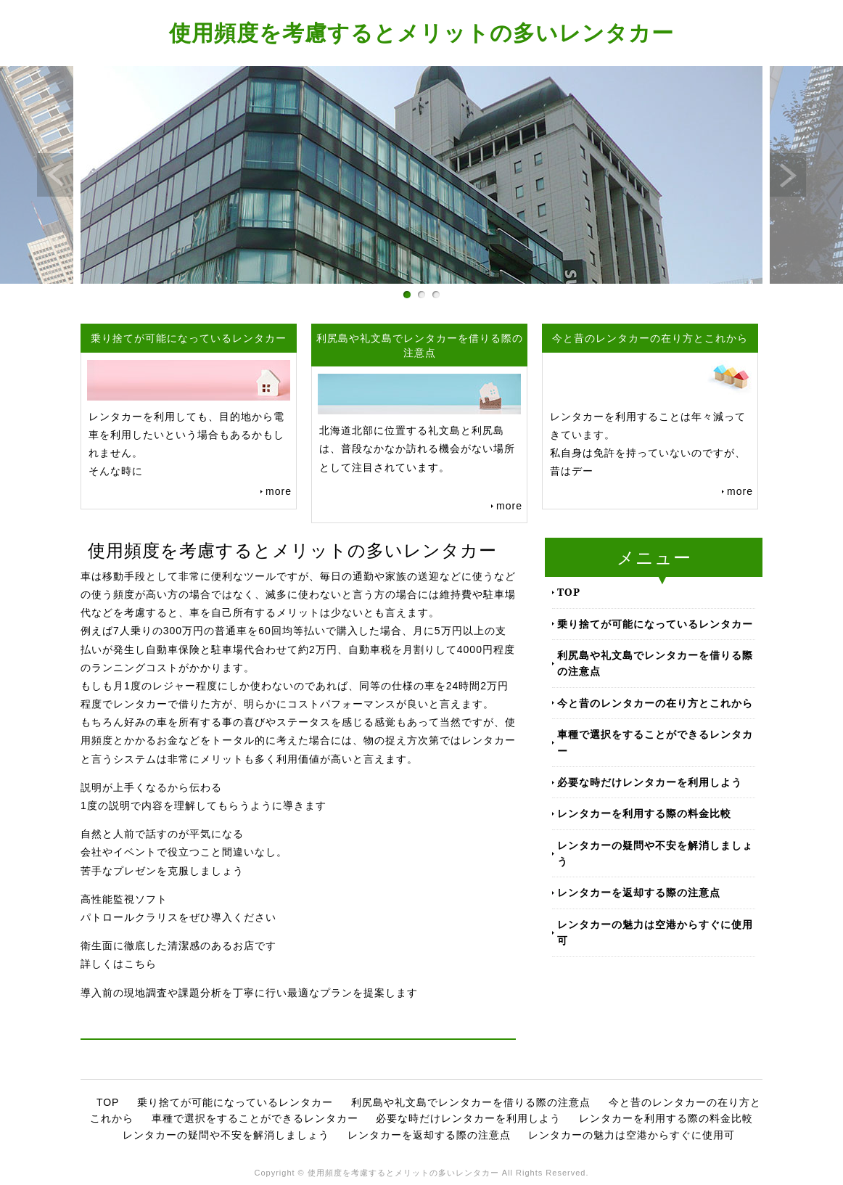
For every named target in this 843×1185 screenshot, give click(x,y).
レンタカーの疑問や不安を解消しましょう (655, 853)
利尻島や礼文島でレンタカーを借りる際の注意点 (655, 663)
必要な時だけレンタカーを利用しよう (649, 782)
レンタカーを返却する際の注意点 (638, 892)
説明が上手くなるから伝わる (151, 787)
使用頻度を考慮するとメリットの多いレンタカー (421, 32)
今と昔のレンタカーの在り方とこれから (655, 703)
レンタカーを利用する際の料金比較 (644, 813)
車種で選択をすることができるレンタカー (655, 742)
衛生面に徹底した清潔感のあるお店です (178, 945)
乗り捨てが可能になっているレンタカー (655, 624)
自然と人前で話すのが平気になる (162, 834)
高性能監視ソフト (124, 899)
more (279, 491)
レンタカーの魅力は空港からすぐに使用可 (655, 932)
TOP (568, 592)
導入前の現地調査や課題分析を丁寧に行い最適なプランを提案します (249, 993)
